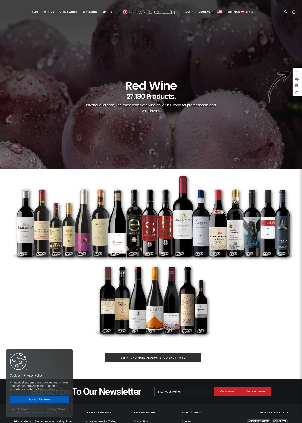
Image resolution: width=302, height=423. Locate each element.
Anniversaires (263, 380)
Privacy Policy (190, 360)
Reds (35, 11)
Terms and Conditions (195, 372)
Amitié (260, 369)
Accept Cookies (39, 399)
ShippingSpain (240, 11)
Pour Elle (281, 358)
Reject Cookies (20, 409)
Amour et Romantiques (256, 363)
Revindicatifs (264, 358)
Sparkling (89, 11)
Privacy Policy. (48, 389)
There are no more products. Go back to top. (152, 289)
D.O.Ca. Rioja (141, 352)
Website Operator (192, 368)
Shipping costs (191, 357)
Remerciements (263, 375)
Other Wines (68, 11)
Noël (270, 369)
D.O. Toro (139, 376)
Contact (205, 11)
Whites (49, 11)
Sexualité (281, 375)
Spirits (107, 11)
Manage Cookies (57, 409)
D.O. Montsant (142, 367)
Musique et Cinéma (258, 352)
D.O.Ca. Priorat (142, 362)
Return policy (190, 364)
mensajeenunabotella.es (274, 389)
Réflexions (246, 369)
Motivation (279, 363)
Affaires (281, 369)
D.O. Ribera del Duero (146, 357)
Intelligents (243, 375)
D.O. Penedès (141, 371)
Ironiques (280, 380)
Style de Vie (279, 352)
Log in (189, 11)
